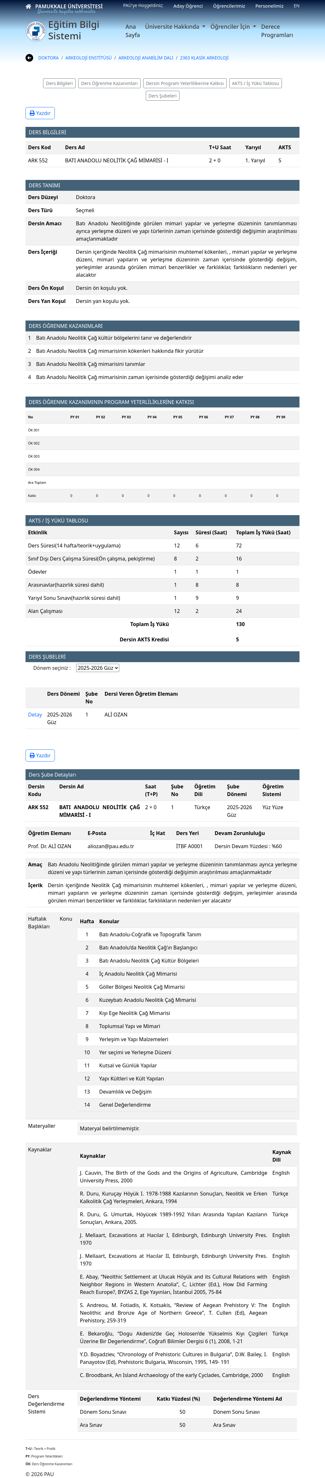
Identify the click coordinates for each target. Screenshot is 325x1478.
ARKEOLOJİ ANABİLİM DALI (146, 58)
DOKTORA (48, 58)
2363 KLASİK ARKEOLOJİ (204, 58)
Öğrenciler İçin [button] (231, 26)
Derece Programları (277, 31)
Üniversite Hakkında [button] (173, 26)
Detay (35, 714)
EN (296, 6)
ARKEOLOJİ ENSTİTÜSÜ (88, 58)
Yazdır (40, 113)
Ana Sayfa (132, 31)
